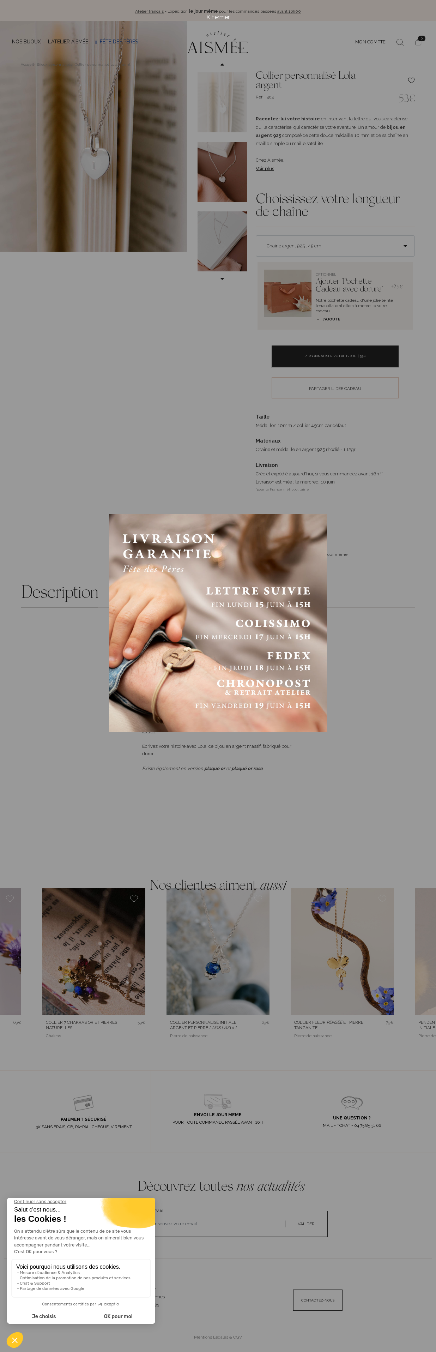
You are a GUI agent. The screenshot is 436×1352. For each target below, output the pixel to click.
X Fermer (218, 17)
